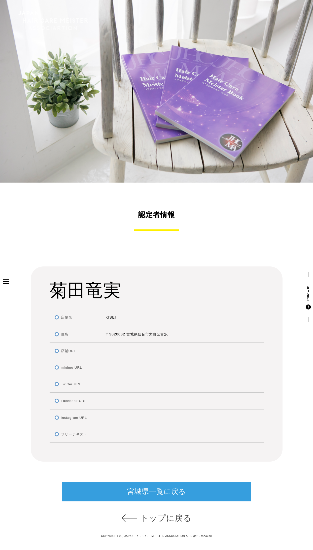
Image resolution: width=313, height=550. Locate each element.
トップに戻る (166, 518)
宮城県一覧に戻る (156, 491)
